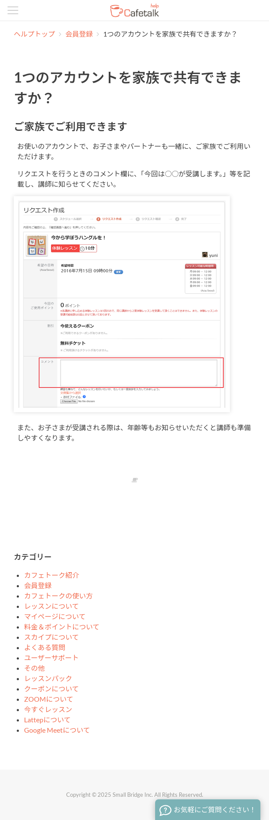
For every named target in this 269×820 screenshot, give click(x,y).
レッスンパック (48, 678)
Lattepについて (47, 719)
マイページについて (55, 616)
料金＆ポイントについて (62, 627)
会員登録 (79, 34)
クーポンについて (51, 688)
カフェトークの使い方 (58, 596)
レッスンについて (51, 606)
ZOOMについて (48, 699)
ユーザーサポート (51, 658)
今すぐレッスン (48, 709)
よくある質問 (44, 647)
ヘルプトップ (34, 34)
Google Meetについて (57, 730)
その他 (34, 668)
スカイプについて (51, 637)
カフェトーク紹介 (51, 575)
